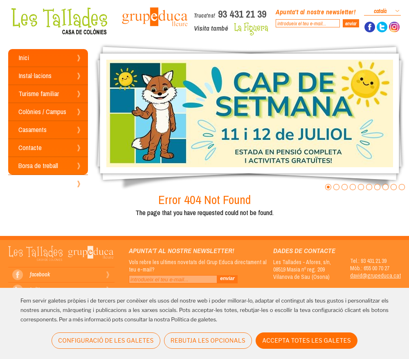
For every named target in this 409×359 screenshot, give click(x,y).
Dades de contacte (304, 250)
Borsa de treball (38, 165)
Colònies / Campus (42, 111)
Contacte (30, 147)
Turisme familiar (38, 93)
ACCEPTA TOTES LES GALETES (306, 340)
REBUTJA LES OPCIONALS (208, 340)
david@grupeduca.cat (375, 275)
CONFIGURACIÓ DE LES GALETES (106, 340)
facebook (40, 274)
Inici (23, 57)
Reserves (30, 183)
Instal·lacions (35, 75)
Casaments (32, 129)
